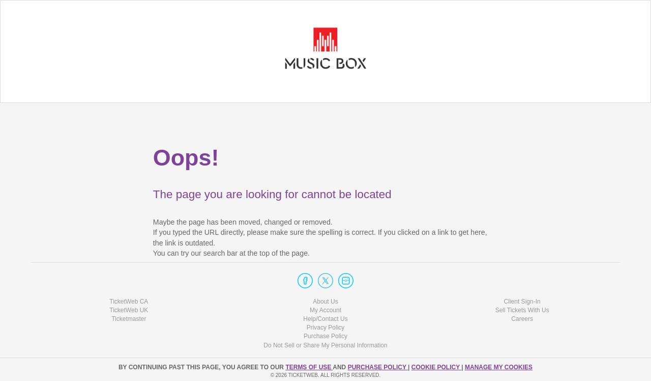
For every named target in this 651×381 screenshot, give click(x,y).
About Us (325, 301)
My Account (325, 310)
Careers (522, 318)
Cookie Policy (436, 367)
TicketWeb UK (128, 310)
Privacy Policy (326, 327)
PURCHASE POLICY (378, 367)
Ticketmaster (128, 318)
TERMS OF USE (309, 367)
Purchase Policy (325, 336)
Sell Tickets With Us (522, 310)
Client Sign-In (522, 301)
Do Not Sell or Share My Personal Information (325, 345)
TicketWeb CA (128, 301)
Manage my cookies (498, 367)
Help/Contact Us (325, 318)
